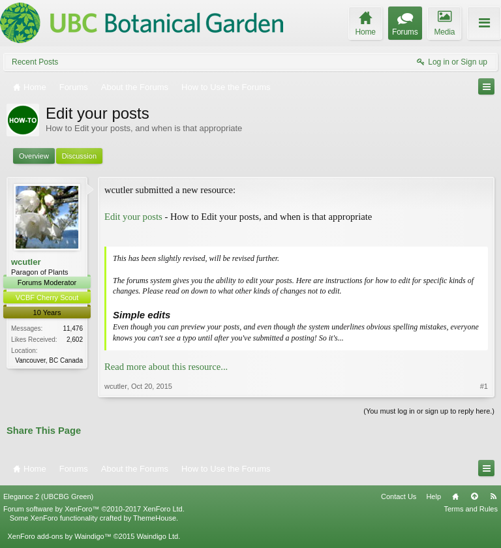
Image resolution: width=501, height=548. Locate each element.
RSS (493, 496)
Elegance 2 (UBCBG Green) (48, 496)
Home (455, 496)
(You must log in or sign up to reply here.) (428, 411)
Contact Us (398, 496)
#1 (484, 386)
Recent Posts (35, 62)
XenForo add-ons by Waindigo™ (59, 536)
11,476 (73, 328)
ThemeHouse (154, 518)
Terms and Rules (471, 509)
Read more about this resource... (166, 366)
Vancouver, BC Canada (49, 360)
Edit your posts (133, 216)
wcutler (26, 262)
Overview (34, 156)
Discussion (79, 156)
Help (433, 496)
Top (474, 496)
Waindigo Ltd (157, 536)
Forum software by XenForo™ (94, 509)
